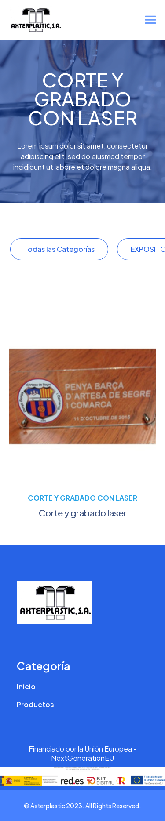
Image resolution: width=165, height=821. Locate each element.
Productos (35, 704)
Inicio (26, 686)
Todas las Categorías (59, 249)
